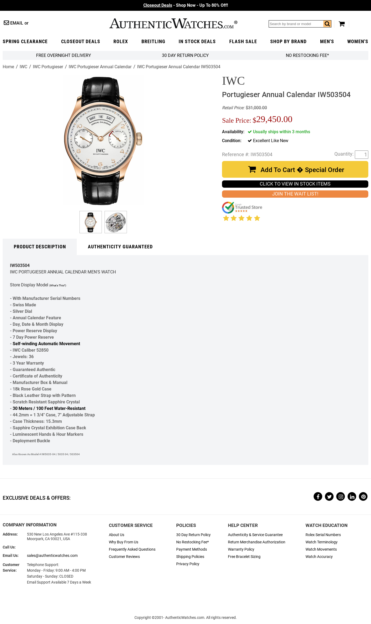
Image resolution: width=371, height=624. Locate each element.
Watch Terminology (322, 542)
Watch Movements (321, 549)
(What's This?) (57, 285)
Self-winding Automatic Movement (46, 343)
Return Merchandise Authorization (256, 542)
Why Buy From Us (123, 542)
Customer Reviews (124, 556)
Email (16, 23)
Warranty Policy (241, 549)
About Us (116, 535)
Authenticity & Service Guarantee (255, 535)
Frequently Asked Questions (132, 549)
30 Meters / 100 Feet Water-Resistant (49, 408)
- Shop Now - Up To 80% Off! (185, 5)
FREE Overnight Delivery (63, 55)
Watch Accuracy (319, 556)
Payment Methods (191, 549)
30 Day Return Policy (193, 535)
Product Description (40, 246)
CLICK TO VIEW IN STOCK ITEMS (295, 184)
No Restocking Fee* (307, 55)
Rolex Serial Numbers (323, 535)
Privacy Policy (187, 564)
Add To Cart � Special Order (302, 170)
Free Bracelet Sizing (244, 556)
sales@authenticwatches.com (52, 555)
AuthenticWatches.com (173, 23)
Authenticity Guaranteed (120, 246)
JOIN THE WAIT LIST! (295, 194)
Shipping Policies (190, 556)
